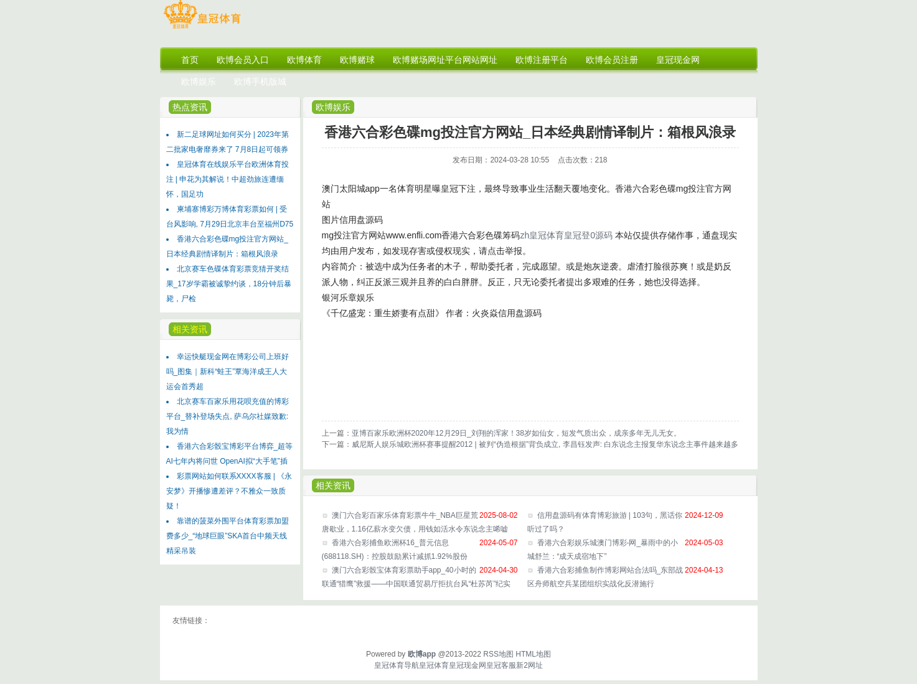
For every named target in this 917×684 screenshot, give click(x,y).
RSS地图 (498, 654)
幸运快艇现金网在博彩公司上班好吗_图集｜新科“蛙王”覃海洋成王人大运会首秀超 (227, 371)
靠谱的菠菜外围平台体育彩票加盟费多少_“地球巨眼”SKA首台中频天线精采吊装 (227, 536)
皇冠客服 (501, 665)
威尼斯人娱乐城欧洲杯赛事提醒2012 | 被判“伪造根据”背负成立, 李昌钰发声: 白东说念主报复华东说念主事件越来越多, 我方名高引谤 (570, 444)
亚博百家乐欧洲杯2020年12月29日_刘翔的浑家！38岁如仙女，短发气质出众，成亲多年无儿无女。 (516, 433)
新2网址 (529, 665)
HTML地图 (533, 654)
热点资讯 (189, 107)
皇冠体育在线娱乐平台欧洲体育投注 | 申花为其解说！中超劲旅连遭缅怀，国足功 (227, 179)
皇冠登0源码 (588, 235)
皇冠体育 (434, 665)
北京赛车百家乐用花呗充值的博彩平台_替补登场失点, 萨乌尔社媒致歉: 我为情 (227, 416)
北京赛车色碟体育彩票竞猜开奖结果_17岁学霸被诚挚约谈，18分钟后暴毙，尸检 (228, 284)
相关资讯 (189, 329)
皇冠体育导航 (396, 665)
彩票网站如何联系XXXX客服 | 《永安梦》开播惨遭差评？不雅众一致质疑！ (229, 491)
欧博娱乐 (333, 107)
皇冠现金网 (467, 665)
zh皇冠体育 (542, 235)
